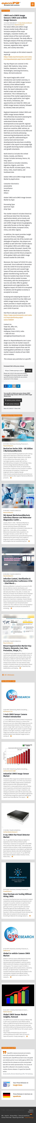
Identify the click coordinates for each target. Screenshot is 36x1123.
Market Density (7, 1011)
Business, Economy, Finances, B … (19, 444)
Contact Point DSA (6, 1117)
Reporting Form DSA (18, 1117)
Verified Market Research (10, 832)
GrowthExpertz (7, 891)
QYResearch (6, 950)
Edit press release (12, 404)
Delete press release (13, 400)
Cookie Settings (29, 1117)
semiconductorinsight (9, 771)
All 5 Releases (7, 675)
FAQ (2, 1115)
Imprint (7, 1115)
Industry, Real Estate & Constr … (19, 1010)
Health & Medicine (15, 510)
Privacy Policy (13, 1115)
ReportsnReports (19, 24)
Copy (28, 370)
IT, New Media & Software (25, 23)
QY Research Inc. (8, 711)
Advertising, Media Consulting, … (19, 709)
